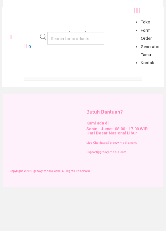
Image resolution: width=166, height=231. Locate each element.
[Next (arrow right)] (28, 202)
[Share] (28, 192)
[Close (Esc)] (9, 192)
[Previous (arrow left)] (9, 202)
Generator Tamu (150, 50)
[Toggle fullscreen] (47, 192)
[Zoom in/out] (66, 192)
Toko (145, 21)
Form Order (146, 34)
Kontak (147, 62)
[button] (147, 10)
